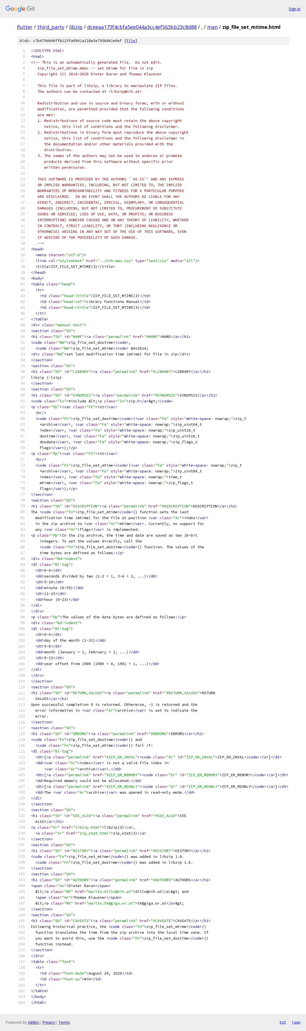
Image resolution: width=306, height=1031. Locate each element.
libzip (75, 27)
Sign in (294, 8)
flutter (24, 27)
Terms (64, 1022)
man (212, 27)
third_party (50, 27)
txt (282, 1022)
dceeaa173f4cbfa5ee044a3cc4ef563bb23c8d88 (142, 27)
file (130, 40)
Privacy (48, 1022)
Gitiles (33, 1022)
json (296, 1022)
